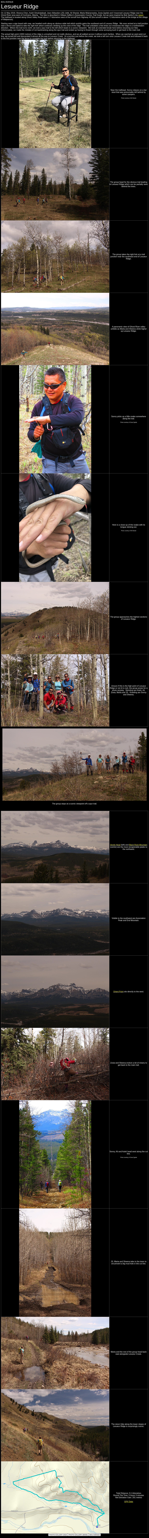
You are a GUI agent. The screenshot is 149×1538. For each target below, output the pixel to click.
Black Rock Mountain (138, 845)
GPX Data (128, 1502)
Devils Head (115, 845)
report (140, 15)
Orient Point (118, 992)
